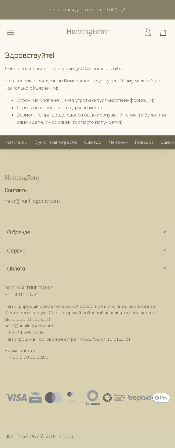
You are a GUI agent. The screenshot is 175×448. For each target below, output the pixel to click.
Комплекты (16, 142)
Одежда (92, 142)
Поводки (144, 142)
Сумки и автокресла (56, 142)
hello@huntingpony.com (32, 200)
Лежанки (118, 142)
